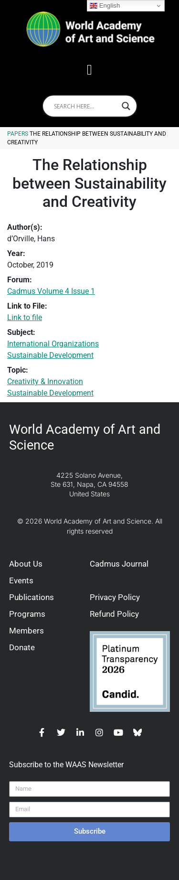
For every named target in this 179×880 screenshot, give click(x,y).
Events (21, 580)
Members (26, 630)
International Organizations (53, 343)
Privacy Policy (115, 597)
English (105, 6)
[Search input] (85, 106)
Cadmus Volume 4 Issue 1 (51, 291)
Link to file (24, 317)
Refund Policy (114, 614)
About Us (25, 564)
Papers (17, 133)
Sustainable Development (50, 355)
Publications (31, 597)
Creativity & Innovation (45, 381)
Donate (22, 647)
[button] (90, 69)
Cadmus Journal (119, 564)
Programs (27, 614)
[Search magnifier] (126, 106)
